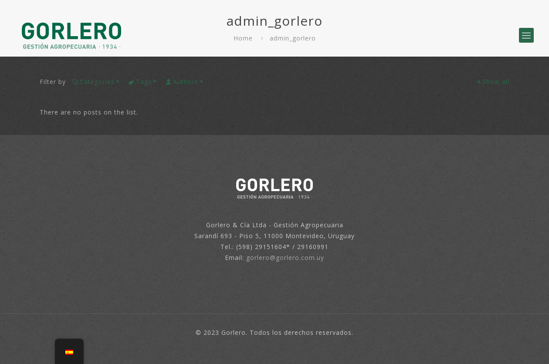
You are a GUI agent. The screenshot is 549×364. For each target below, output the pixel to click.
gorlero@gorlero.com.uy (285, 257)
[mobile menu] (526, 35)
